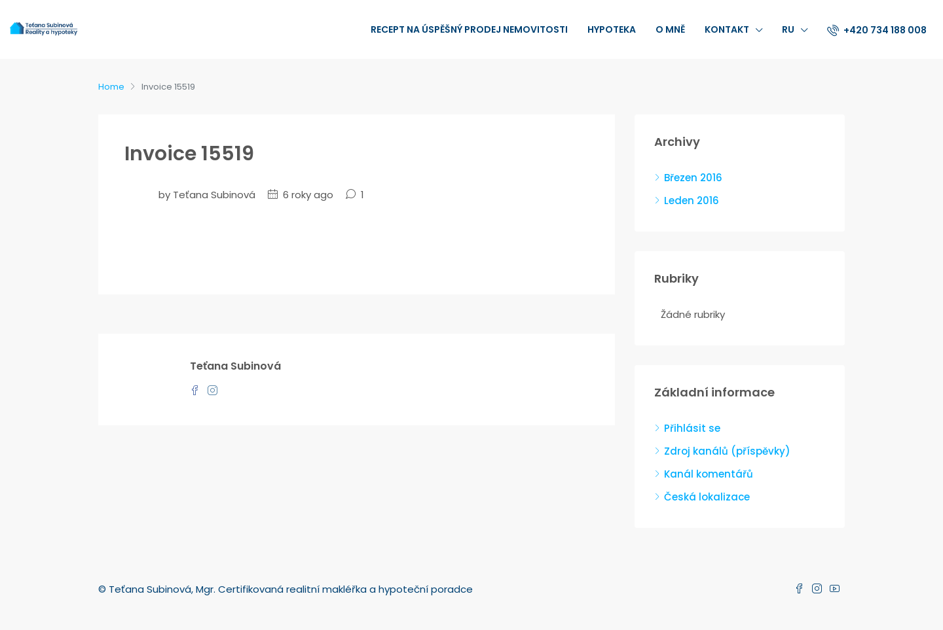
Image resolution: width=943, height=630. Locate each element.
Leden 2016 (691, 200)
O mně (670, 29)
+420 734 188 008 (877, 30)
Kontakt (727, 29)
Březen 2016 (693, 177)
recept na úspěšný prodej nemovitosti (469, 29)
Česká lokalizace (707, 497)
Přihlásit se (692, 428)
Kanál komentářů (708, 474)
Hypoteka (611, 29)
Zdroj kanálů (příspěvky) (727, 451)
